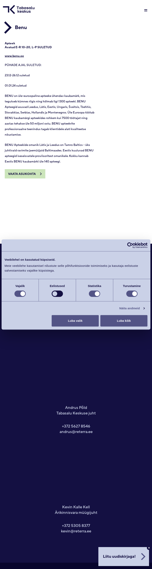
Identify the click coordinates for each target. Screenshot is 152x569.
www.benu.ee (14, 56)
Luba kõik (124, 320)
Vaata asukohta (22, 174)
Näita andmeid (129, 308)
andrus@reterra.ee (76, 431)
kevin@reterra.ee (76, 531)
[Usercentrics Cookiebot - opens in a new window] (130, 245)
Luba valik (75, 320)
